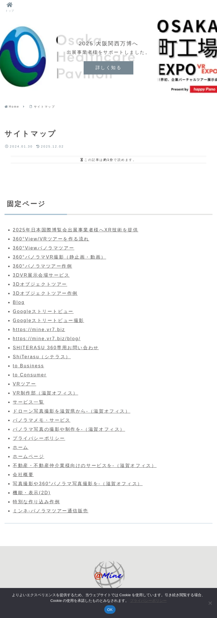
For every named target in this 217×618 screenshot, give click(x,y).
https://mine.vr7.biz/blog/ (47, 338)
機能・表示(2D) (32, 492)
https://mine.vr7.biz (39, 329)
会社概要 (23, 474)
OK (109, 610)
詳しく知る (109, 67)
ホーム (21, 447)
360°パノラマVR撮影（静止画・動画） (59, 257)
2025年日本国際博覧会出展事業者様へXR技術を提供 (75, 229)
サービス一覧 (28, 402)
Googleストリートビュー (43, 311)
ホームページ (28, 456)
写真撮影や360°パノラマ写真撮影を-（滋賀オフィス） (78, 483)
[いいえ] (210, 603)
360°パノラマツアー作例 (42, 266)
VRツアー (24, 384)
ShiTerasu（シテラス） (42, 356)
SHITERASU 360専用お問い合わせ (56, 347)
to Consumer (30, 374)
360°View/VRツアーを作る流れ (51, 238)
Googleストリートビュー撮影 (48, 320)
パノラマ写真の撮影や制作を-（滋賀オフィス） (69, 429)
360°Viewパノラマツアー (43, 248)
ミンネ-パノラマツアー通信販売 (50, 510)
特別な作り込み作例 (36, 501)
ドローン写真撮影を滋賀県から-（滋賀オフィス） (71, 411)
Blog (19, 302)
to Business (28, 365)
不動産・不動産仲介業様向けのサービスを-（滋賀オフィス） (85, 465)
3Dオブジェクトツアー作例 (45, 293)
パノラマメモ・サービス (41, 420)
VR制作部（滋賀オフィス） (45, 393)
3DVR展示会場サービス (41, 275)
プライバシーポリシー (39, 438)
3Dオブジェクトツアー (40, 284)
